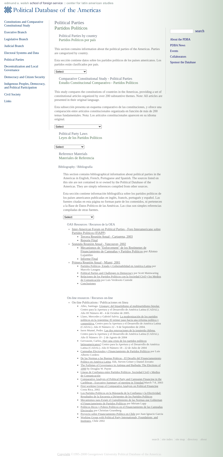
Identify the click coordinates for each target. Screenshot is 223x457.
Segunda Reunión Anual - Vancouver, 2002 (99, 244)
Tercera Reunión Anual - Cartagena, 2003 (107, 236)
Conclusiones (88, 283)
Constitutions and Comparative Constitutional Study (23, 23)
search (155, 439)
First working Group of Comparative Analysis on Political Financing (119, 386)
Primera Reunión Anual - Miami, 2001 (96, 262)
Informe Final (89, 258)
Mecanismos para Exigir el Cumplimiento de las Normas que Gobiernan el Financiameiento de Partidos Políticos (121, 401)
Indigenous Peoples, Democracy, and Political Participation (24, 85)
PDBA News (177, 45)
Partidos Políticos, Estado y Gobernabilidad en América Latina (116, 266)
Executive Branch (15, 32)
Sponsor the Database (183, 62)
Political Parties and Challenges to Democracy (107, 273)
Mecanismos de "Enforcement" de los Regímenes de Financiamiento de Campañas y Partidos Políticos (113, 249)
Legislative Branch (16, 39)
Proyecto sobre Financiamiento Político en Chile (108, 413)
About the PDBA (180, 39)
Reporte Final (89, 240)
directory (193, 439)
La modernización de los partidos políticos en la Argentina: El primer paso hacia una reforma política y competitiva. (120, 320)
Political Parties (14, 59)
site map (180, 439)
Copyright (63, 454)
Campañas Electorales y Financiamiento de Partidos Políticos (115, 351)
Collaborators (178, 56)
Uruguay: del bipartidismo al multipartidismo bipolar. (129, 306)
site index (167, 439)
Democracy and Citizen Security (24, 77)
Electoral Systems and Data (21, 53)
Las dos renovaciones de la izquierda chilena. (129, 330)
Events (174, 51)
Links (7, 101)
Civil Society (12, 94)
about (203, 439)
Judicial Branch (14, 46)
